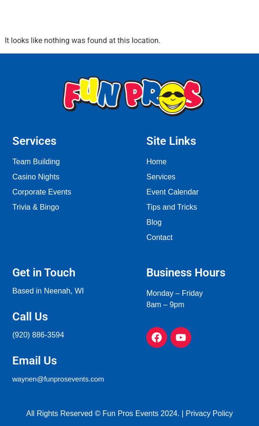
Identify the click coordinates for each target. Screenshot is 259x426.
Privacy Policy (209, 413)
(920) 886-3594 (38, 335)
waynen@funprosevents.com (58, 379)
